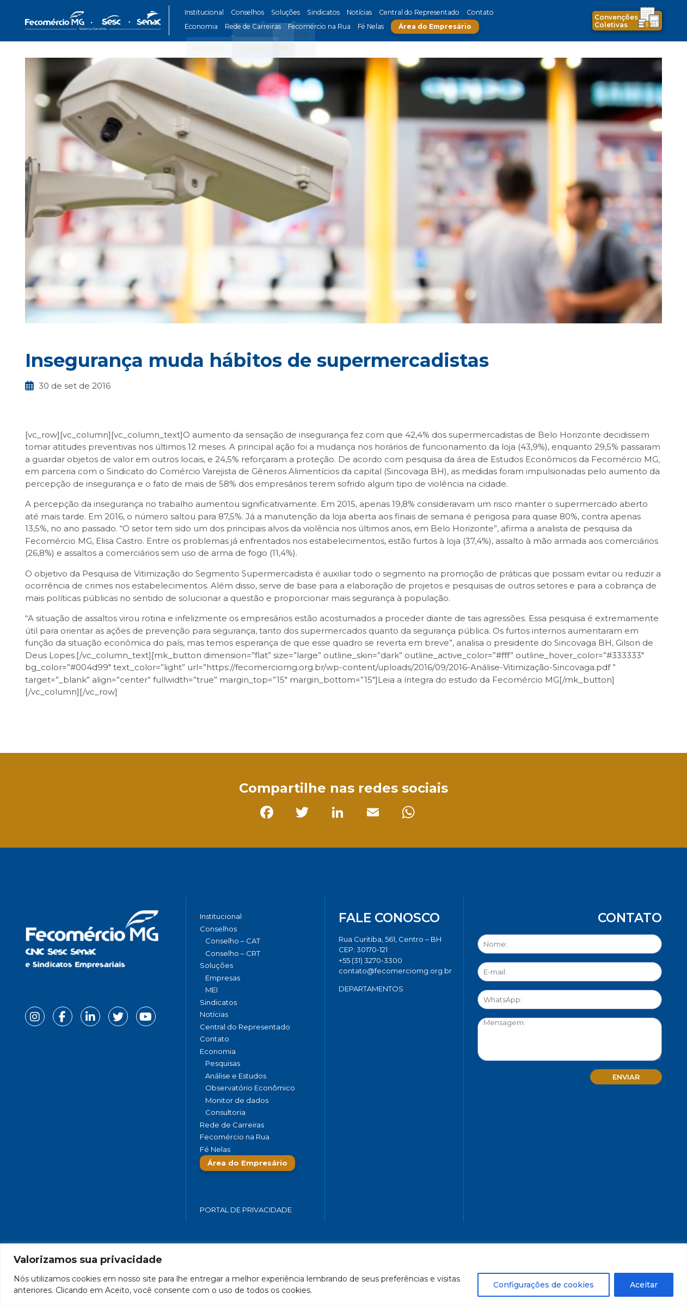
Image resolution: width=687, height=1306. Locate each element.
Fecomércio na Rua (315, 26)
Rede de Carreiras (251, 26)
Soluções (282, 12)
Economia (201, 26)
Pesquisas (222, 1063)
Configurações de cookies (543, 1285)
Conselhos (246, 12)
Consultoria (225, 1112)
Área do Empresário (428, 26)
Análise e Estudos (235, 1075)
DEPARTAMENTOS (371, 988)
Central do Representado (411, 12)
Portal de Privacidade (246, 1209)
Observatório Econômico (250, 1087)
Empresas (222, 977)
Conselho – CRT (232, 953)
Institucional (204, 12)
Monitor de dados (236, 1100)
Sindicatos (318, 12)
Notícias (353, 12)
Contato (470, 12)
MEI (211, 989)
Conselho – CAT (232, 940)
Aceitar (644, 1285)
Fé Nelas (364, 26)
